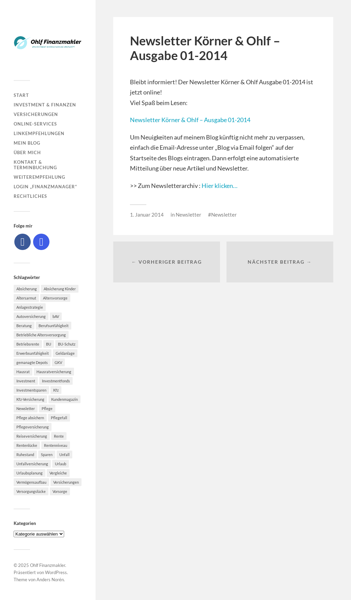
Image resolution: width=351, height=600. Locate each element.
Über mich (27, 152)
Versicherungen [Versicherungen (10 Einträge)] (66, 482)
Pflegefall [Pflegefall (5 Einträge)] (59, 417)
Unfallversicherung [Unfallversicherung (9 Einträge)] (32, 464)
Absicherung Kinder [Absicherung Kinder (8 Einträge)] (60, 289)
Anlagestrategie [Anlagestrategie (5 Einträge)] (29, 307)
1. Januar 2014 (147, 214)
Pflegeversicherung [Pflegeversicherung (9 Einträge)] (32, 427)
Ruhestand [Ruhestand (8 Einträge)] (25, 454)
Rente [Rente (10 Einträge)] (59, 436)
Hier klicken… (219, 185)
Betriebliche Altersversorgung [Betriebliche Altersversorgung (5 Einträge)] (41, 335)
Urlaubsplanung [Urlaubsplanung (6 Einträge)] (29, 473)
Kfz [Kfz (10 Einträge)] (56, 390)
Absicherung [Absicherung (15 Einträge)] (26, 289)
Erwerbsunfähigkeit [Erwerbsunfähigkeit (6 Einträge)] (32, 353)
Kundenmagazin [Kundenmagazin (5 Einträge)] (64, 399)
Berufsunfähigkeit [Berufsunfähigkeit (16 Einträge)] (54, 325)
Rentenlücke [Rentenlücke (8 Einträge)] (26, 445)
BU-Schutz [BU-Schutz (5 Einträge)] (66, 344)
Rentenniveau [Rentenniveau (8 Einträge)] (55, 445)
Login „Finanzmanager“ (45, 186)
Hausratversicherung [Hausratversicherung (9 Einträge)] (53, 371)
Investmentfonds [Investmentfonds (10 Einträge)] (56, 381)
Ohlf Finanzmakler (47, 565)
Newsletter (188, 214)
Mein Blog (27, 143)
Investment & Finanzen (45, 104)
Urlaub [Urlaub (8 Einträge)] (60, 464)
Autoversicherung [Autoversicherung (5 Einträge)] (31, 316)
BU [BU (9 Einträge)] (48, 344)
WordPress (56, 572)
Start (21, 95)
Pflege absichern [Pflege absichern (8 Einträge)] (30, 417)
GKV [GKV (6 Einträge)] (58, 362)
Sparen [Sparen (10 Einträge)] (47, 454)
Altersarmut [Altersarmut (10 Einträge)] (26, 298)
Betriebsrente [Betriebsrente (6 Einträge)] (27, 344)
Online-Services (35, 124)
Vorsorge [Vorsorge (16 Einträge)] (60, 491)
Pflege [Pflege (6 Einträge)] (47, 408)
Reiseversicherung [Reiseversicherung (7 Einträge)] (31, 436)
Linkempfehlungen (39, 133)
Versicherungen (36, 114)
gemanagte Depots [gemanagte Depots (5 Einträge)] (32, 362)
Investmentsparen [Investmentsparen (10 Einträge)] (31, 390)
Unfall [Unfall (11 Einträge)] (64, 454)
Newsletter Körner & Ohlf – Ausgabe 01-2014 (190, 119)
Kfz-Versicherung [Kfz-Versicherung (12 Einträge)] (30, 399)
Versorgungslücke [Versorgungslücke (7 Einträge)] (31, 491)
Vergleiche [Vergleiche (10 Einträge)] (58, 473)
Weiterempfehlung (39, 177)
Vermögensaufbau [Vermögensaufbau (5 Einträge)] (31, 482)
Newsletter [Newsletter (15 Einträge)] (25, 408)
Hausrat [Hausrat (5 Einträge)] (23, 371)
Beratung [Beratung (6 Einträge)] (24, 325)
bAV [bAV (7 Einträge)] (56, 316)
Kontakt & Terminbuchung (35, 164)
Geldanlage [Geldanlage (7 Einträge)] (65, 353)
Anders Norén (50, 579)
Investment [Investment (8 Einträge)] (25, 381)
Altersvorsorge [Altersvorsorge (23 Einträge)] (55, 298)
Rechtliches (30, 196)
